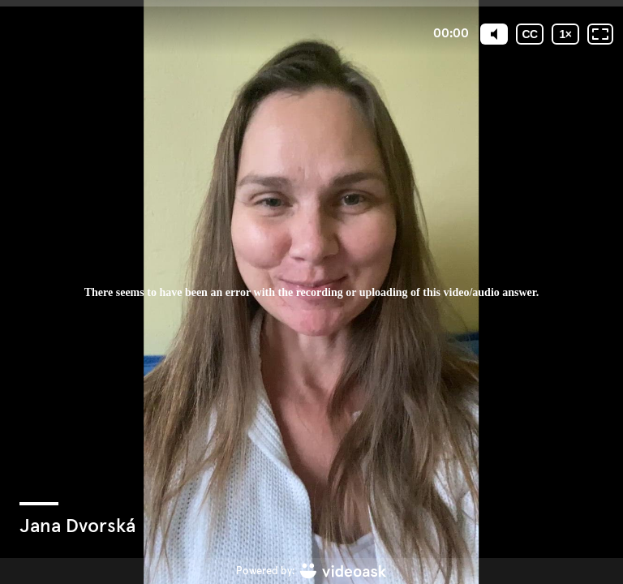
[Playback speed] (565, 34)
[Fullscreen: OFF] (600, 34)
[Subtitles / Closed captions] (530, 34)
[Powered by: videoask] (311, 571)
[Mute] (494, 34)
